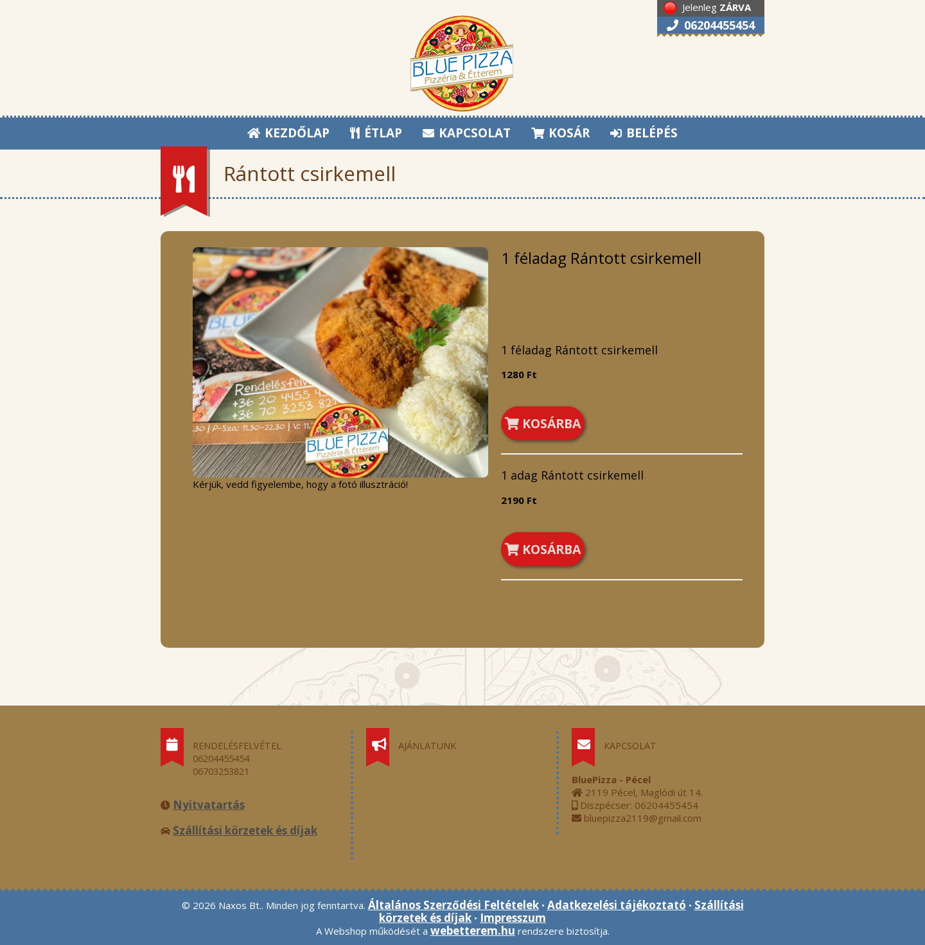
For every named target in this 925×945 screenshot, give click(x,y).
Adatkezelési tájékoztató (616, 904)
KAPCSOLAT (467, 133)
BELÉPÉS (644, 133)
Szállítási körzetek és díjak (245, 830)
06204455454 (711, 25)
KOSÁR (560, 133)
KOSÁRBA (543, 423)
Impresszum (513, 917)
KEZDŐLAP (288, 133)
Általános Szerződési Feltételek (453, 904)
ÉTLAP (376, 133)
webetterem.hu (472, 930)
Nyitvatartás (209, 804)
